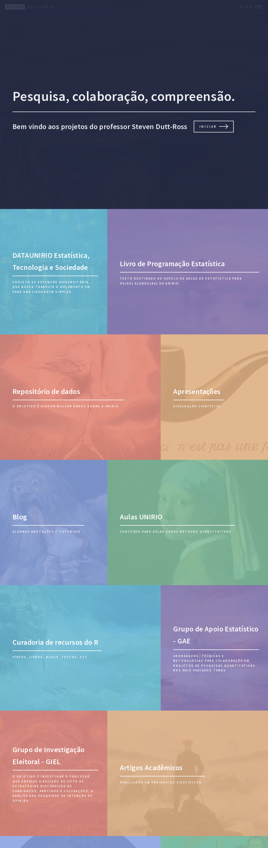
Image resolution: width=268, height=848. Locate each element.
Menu (246, 7)
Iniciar (208, 126)
